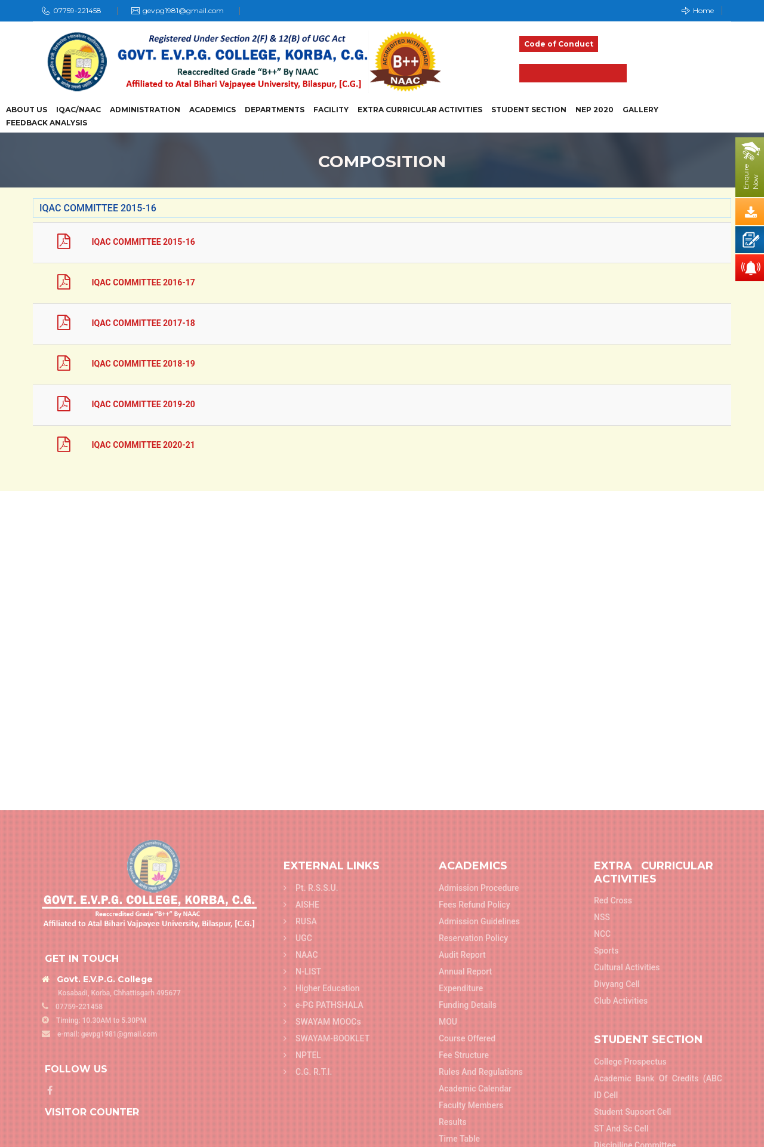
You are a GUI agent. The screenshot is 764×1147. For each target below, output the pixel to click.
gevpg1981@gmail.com (183, 10)
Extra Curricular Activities (420, 109)
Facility (331, 109)
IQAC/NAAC (78, 109)
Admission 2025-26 (573, 73)
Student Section (528, 109)
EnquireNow (751, 176)
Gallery (640, 109)
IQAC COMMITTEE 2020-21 (116, 445)
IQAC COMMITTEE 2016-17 (116, 282)
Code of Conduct (558, 43)
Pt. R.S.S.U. (311, 1134)
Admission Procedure (479, 1134)
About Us (26, 109)
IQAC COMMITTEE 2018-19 (116, 363)
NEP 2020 (594, 109)
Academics (212, 109)
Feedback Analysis (46, 123)
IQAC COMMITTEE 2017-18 (116, 323)
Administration (145, 109)
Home (698, 10)
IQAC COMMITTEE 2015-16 (116, 242)
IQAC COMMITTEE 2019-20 (116, 404)
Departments (274, 109)
